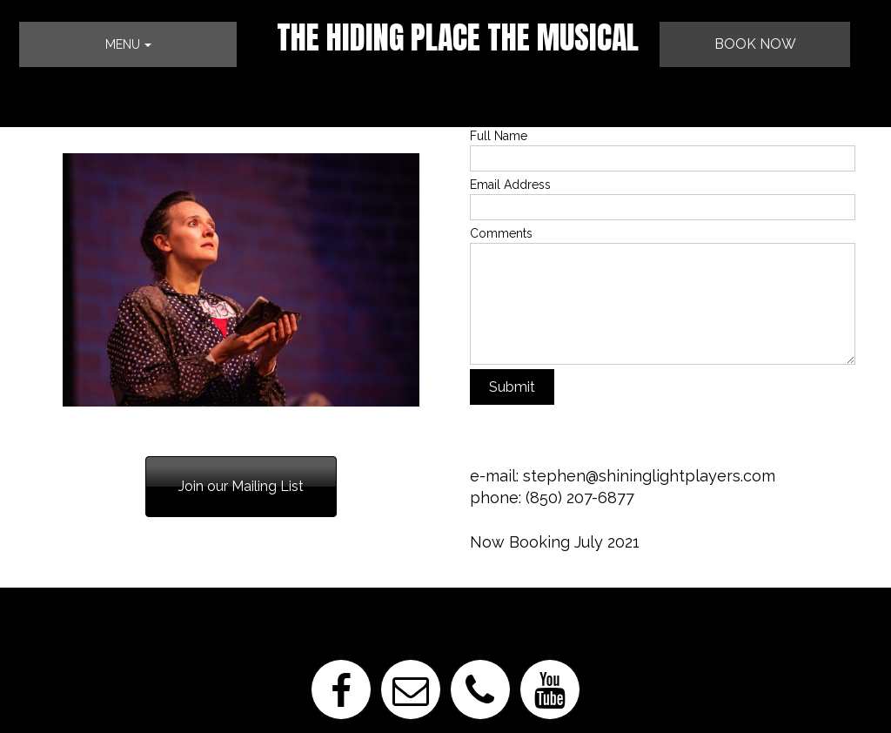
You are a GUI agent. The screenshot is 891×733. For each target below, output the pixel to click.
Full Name (498, 136)
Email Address (510, 185)
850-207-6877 (74, 468)
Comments (501, 233)
